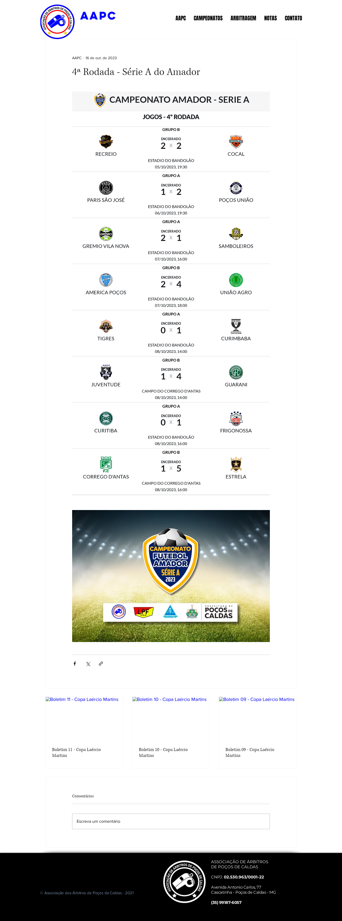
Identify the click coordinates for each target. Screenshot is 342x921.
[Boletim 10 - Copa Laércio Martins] (171, 718)
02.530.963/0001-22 (244, 877)
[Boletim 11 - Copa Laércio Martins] (84, 718)
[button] (181, 18)
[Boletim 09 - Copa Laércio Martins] (257, 718)
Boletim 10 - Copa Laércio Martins (163, 752)
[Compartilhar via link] (100, 663)
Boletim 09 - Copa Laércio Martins (250, 752)
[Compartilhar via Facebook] (74, 663)
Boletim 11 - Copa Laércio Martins (76, 752)
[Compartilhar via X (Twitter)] (87, 663)
